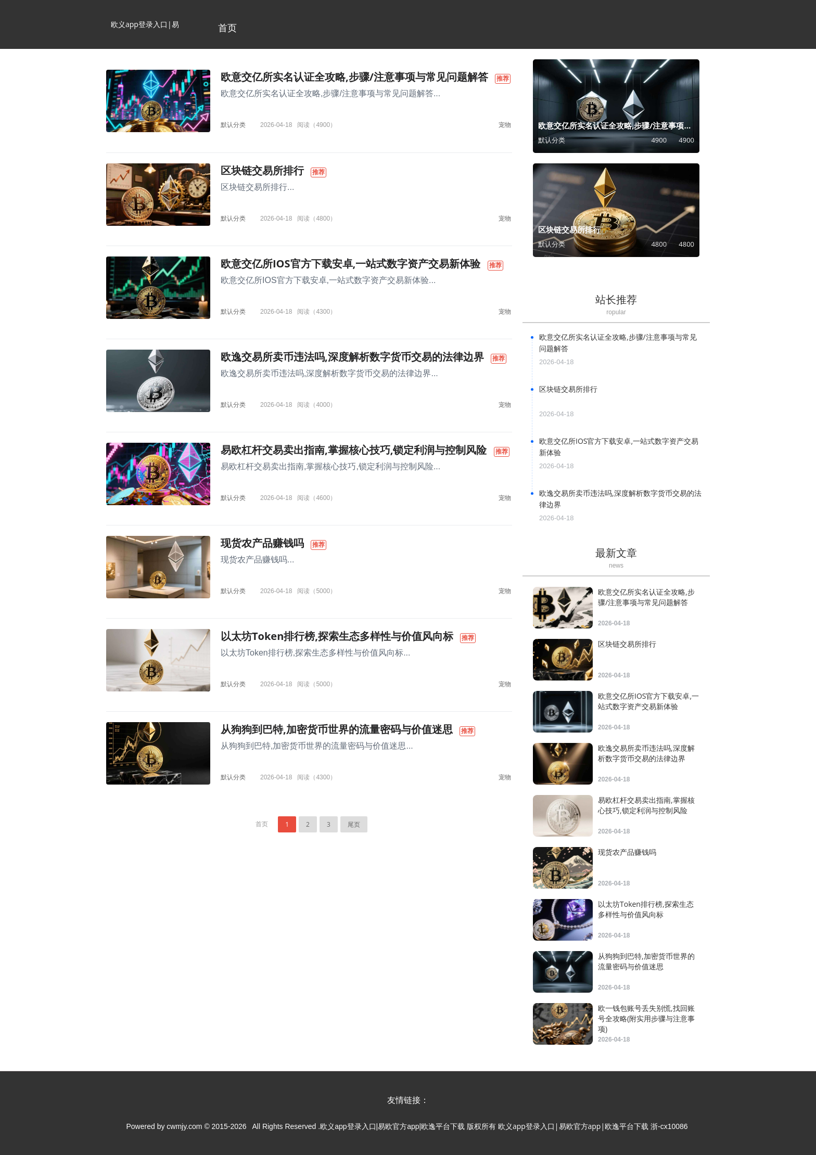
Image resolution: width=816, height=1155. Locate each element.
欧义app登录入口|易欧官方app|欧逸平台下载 (145, 34)
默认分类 (233, 124)
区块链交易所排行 (262, 170)
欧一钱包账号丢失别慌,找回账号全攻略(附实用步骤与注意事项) (646, 1018)
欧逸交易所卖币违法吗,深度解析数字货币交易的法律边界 (352, 357)
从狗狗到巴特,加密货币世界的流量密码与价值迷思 (337, 729)
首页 (227, 27)
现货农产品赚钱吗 (262, 543)
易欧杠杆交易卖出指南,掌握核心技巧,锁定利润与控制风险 (354, 450)
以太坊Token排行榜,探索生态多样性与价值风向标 (337, 636)
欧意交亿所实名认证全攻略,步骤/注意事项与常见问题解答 (354, 77)
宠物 (505, 124)
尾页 (354, 824)
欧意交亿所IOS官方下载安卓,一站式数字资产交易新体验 (350, 263)
